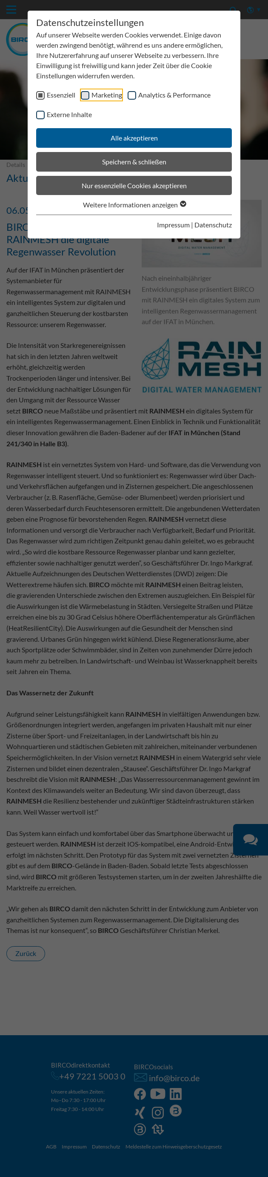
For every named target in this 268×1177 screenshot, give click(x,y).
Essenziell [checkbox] (61, 95)
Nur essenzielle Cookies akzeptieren (134, 185)
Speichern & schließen (134, 162)
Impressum (173, 225)
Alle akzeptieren (134, 138)
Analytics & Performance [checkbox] (174, 95)
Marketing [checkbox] (106, 95)
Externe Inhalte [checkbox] (69, 114)
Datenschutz (213, 225)
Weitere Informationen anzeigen (134, 205)
